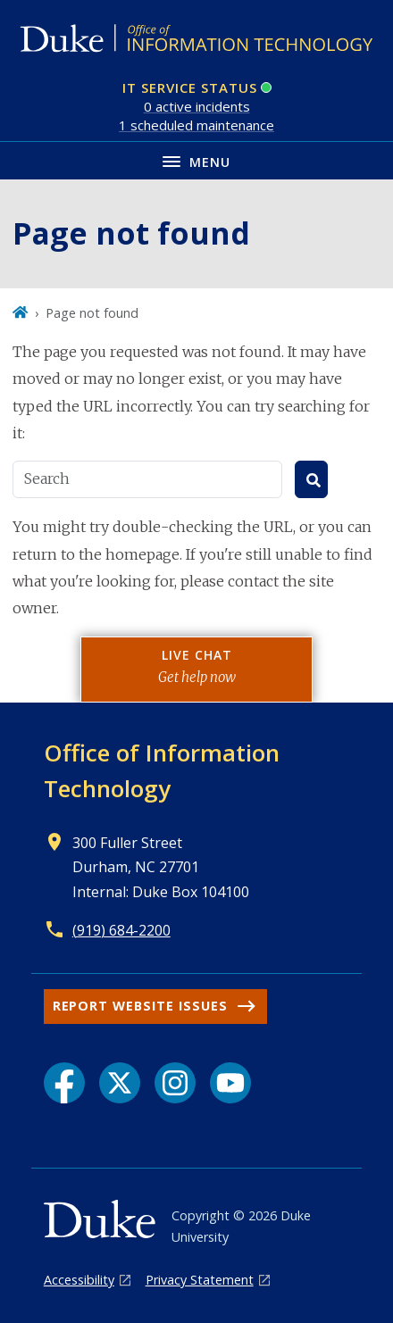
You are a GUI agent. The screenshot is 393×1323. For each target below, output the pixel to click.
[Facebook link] (64, 1082)
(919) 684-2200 (121, 930)
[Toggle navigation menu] (196, 160)
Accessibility (79, 1279)
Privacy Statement (200, 1279)
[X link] (119, 1082)
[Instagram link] (175, 1082)
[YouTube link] (230, 1082)
